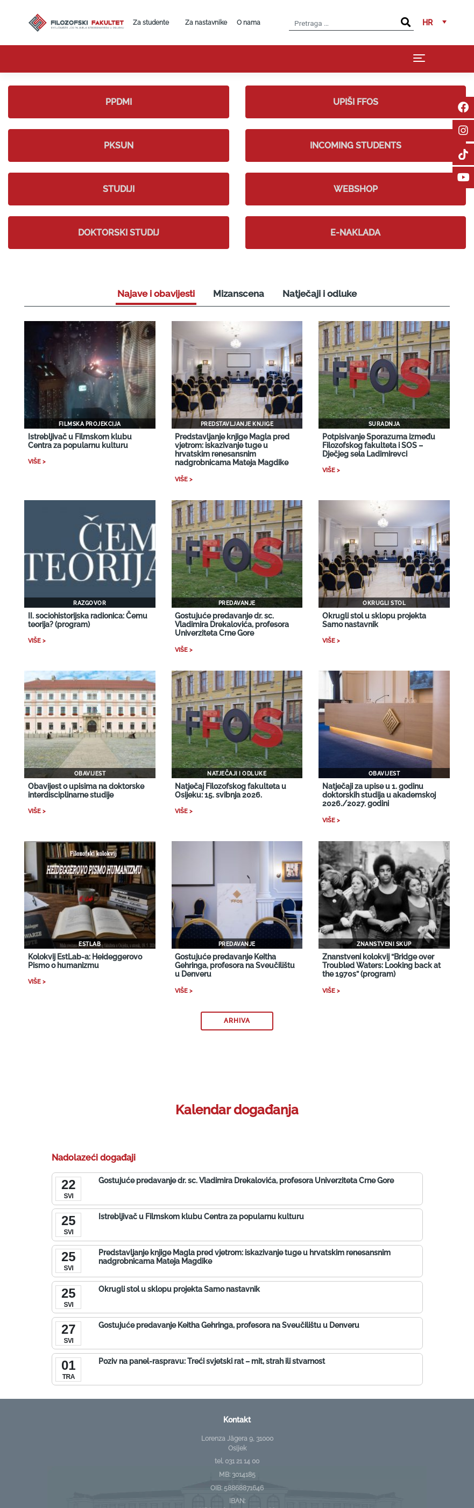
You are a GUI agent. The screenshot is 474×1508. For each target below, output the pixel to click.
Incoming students (355, 145)
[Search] (406, 23)
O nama (248, 22)
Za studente (151, 22)
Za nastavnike (206, 22)
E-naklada (355, 232)
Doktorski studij (118, 232)
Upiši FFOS (355, 102)
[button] (434, 22)
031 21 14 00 (242, 1461)
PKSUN (118, 145)
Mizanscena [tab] (238, 293)
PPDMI (118, 102)
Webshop (356, 189)
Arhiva (237, 1021)
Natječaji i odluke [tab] (319, 293)
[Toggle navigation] (419, 57)
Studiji (119, 189)
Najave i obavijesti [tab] (156, 293)
